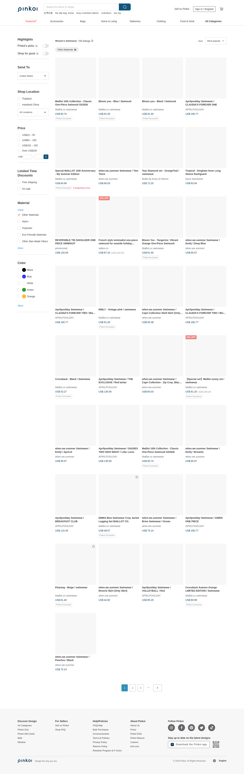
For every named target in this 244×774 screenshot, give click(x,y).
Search (125, 7)
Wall (20, 738)
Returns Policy (100, 746)
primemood (61, 248)
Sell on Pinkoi (182, 8)
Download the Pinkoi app (189, 744)
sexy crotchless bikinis (87, 13)
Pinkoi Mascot (137, 738)
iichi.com (134, 746)
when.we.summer (108, 178)
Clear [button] (20, 210)
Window (22, 742)
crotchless (106, 13)
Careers (134, 742)
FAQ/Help (98, 725)
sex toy (117, 13)
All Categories (25, 725)
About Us (135, 725)
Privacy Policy (100, 742)
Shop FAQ (60, 729)
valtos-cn (103, 248)
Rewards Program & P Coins (107, 750)
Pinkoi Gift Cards (26, 734)
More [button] (20, 248)
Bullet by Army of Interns (155, 178)
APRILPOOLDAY (195, 109)
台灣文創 (48, 13)
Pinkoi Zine (23, 729)
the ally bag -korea (64, 13)
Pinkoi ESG (136, 734)
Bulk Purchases (100, 729)
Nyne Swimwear (194, 178)
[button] (46, 156)
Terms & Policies (101, 738)
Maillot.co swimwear (66, 109)
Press (133, 729)
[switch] (33, 46)
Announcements (101, 734)
